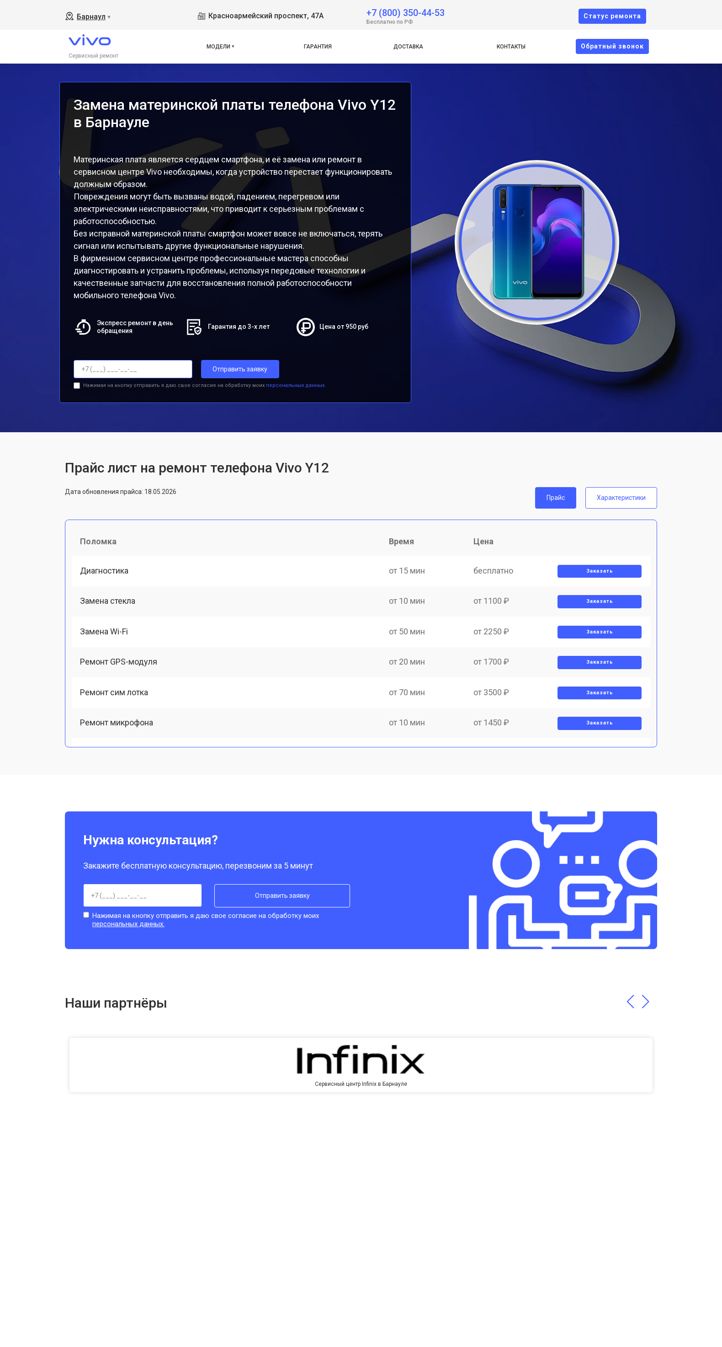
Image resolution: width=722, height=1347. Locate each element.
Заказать (599, 572)
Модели (218, 46)
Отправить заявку (237, 369)
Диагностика (105, 572)
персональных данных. (296, 385)
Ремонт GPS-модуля (119, 667)
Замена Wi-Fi (105, 635)
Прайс (556, 497)
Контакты (511, 46)
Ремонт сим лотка (115, 699)
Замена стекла (108, 604)
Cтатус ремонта (612, 16)
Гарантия (318, 46)
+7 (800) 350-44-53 (405, 12)
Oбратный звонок (612, 46)
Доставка (408, 46)
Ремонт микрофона (117, 731)
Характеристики (621, 497)
